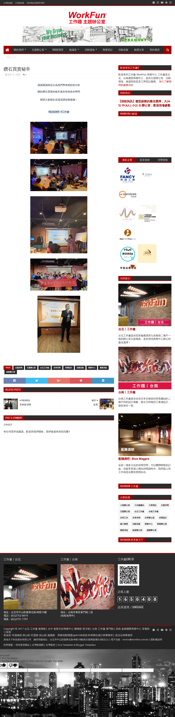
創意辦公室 (10, 372)
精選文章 (139, 49)
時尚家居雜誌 (23, 645)
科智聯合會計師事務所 (100, 635)
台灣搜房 (50, 645)
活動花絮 (123, 49)
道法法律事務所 (124, 635)
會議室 (73, 49)
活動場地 (90, 49)
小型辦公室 (125, 505)
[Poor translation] (13, 665)
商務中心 (91, 368)
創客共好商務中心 (64, 628)
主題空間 (18, 368)
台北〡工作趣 (126, 329)
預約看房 (155, 49)
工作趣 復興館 (38, 628)
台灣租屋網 (8, 2)
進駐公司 (11, 57)
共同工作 (124, 518)
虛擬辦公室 (151, 530)
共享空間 (57, 368)
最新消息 (103, 368)
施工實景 (124, 524)
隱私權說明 (156, 639)
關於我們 (19, 49)
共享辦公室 (150, 518)
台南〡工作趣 (126, 392)
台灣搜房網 (19, 2)
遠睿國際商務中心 (131, 628)
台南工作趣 (153, 511)
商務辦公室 (162, 524)
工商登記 (152, 505)
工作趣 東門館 (106, 628)
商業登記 (108, 49)
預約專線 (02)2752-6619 (36, 2)
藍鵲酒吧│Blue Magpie (133, 458)
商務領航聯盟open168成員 (72, 635)
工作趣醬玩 (139, 505)
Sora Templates (65, 645)
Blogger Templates (86, 645)
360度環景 (57, 49)
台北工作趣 (44, 368)
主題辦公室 (38, 49)
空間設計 (68, 368)
